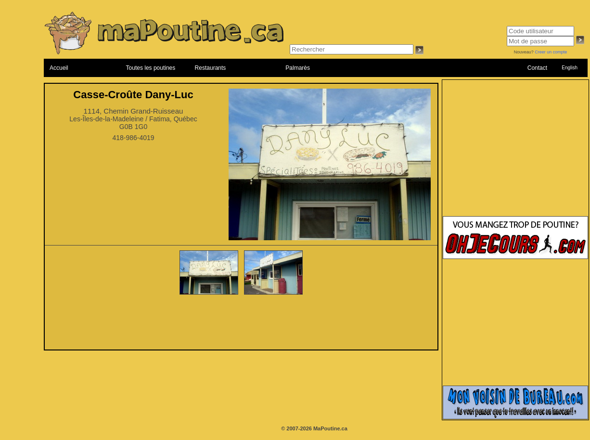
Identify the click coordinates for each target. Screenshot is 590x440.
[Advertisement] (241, 323)
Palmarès (297, 68)
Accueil (59, 68)
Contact (537, 68)
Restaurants (210, 68)
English (569, 67)
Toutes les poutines (151, 68)
